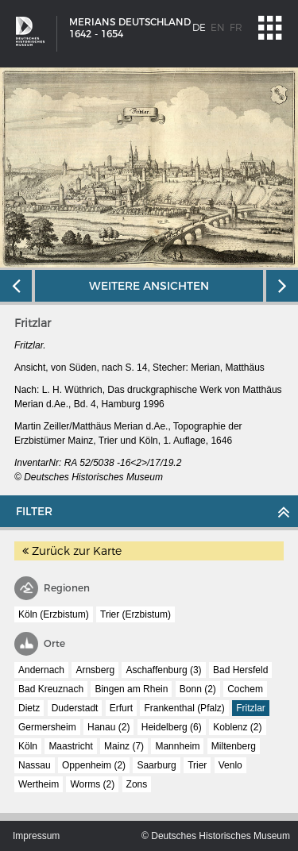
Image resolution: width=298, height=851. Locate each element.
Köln (27, 746)
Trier (197, 765)
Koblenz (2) (237, 727)
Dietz (29, 708)
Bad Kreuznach (50, 689)
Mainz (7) (124, 746)
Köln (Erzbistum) (53, 614)
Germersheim (47, 727)
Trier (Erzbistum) (135, 614)
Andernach (41, 670)
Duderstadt (75, 708)
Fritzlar (250, 708)
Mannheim (177, 746)
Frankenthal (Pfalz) (184, 708)
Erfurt (121, 708)
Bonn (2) (198, 689)
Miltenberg (233, 746)
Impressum (36, 835)
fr (236, 27)
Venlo (230, 765)
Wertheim (38, 784)
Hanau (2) (108, 727)
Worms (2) (92, 784)
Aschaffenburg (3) (163, 670)
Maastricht (70, 746)
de (199, 27)
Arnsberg (94, 670)
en (218, 27)
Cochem (245, 689)
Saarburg (156, 765)
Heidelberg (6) (171, 727)
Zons (137, 784)
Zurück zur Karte (72, 551)
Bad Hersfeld (240, 670)
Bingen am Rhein (131, 689)
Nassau (34, 765)
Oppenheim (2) (94, 765)
